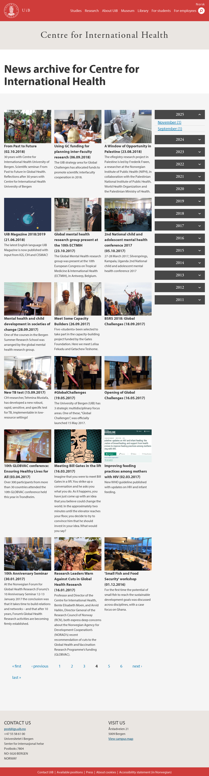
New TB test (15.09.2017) (24, 392)
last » (16, 677)
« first (16, 666)
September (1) (170, 128)
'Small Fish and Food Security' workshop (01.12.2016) (121, 579)
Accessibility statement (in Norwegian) (145, 772)
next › (137, 666)
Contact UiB (45, 772)
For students (161, 10)
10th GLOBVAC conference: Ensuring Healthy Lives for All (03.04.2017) (26, 471)
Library (143, 10)
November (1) (169, 122)
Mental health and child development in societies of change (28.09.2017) (27, 324)
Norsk (200, 4)
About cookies (106, 772)
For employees (185, 10)
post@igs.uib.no (15, 729)
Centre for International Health (104, 35)
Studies (76, 10)
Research (92, 10)
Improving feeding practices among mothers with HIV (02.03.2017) (125, 471)
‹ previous (40, 666)
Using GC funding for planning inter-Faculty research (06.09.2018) (73, 151)
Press (89, 772)
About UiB (110, 10)
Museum (127, 10)
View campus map (120, 739)
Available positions (70, 772)
